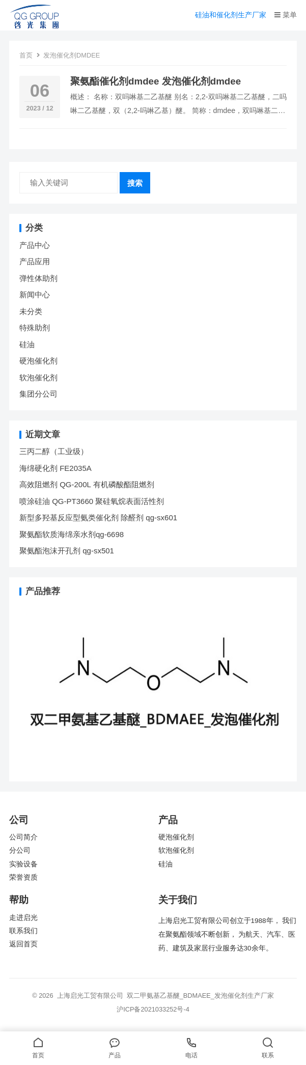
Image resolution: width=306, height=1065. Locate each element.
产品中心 (34, 245)
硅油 (27, 344)
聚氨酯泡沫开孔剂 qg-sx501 (67, 550)
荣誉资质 (23, 877)
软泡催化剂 (38, 377)
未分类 (30, 311)
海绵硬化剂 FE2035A (55, 468)
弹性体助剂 (38, 278)
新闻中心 (34, 294)
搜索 (135, 183)
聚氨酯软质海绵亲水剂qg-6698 (71, 534)
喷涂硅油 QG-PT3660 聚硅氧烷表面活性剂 (91, 501)
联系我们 (23, 931)
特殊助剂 (34, 327)
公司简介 (23, 837)
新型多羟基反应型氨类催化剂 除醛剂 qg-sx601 (99, 517)
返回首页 (23, 944)
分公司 (20, 850)
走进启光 (23, 917)
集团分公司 (38, 393)
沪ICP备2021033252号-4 (153, 1009)
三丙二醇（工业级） (53, 451)
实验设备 (23, 864)
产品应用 (34, 261)
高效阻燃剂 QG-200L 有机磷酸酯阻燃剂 (86, 484)
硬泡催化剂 (38, 360)
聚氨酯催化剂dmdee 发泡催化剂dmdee (155, 81)
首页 (26, 55)
